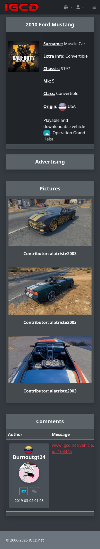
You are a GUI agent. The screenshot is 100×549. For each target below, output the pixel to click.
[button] (68, 7)
